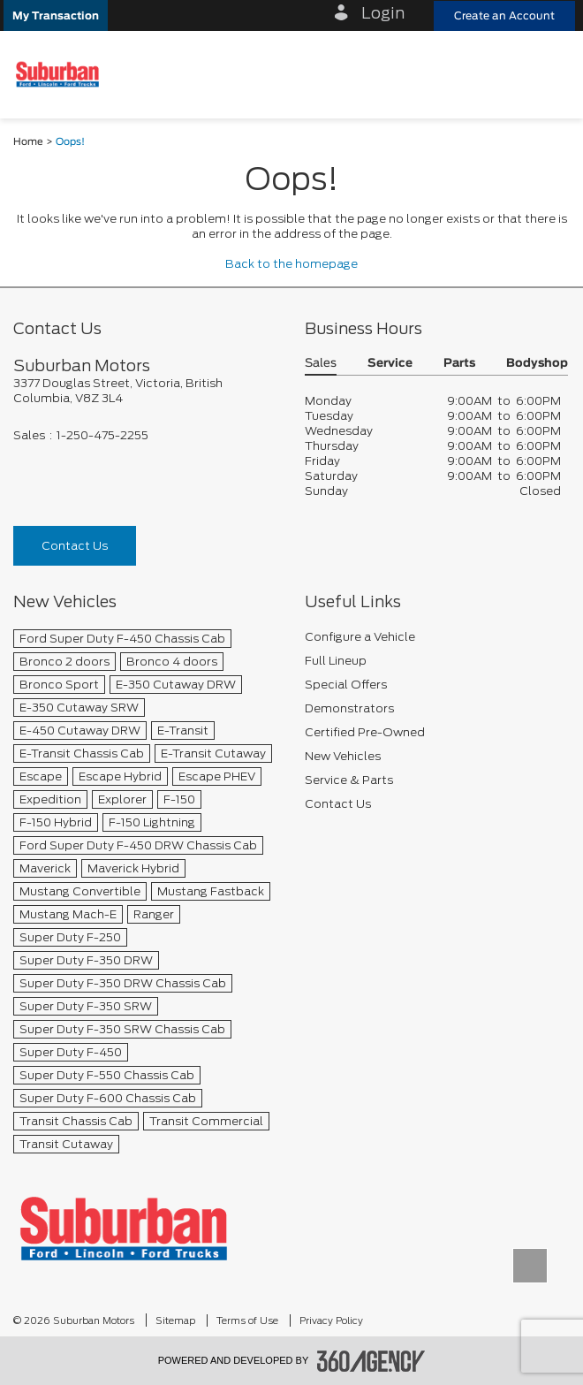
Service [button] (390, 363)
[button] (56, 15)
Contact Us (75, 545)
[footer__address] (145, 391)
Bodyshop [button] (537, 363)
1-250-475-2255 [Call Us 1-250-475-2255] (102, 435)
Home (28, 142)
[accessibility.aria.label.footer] (371, 1361)
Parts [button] (459, 363)
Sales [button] (321, 363)
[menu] (552, 74)
